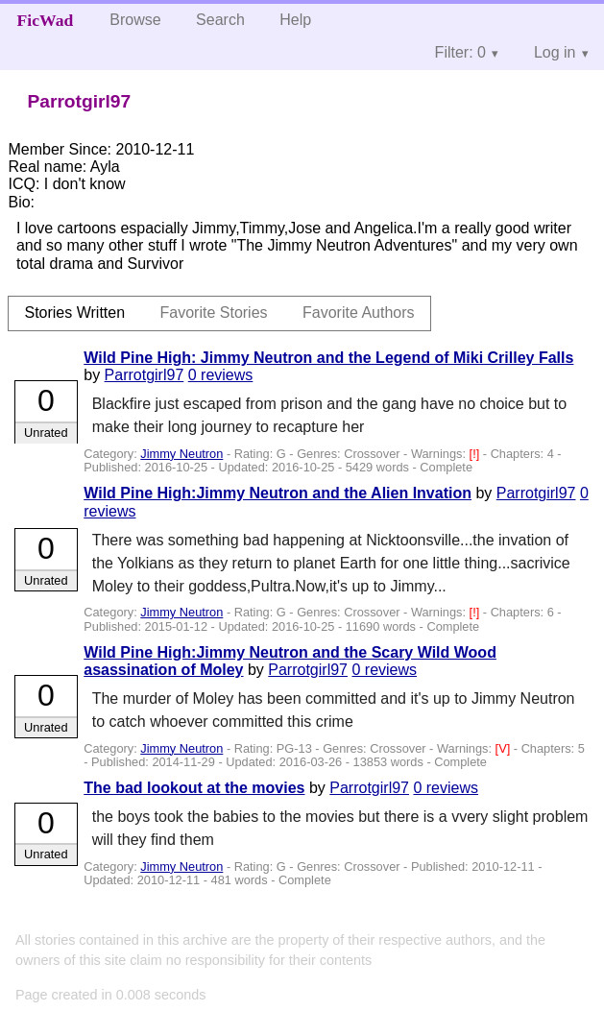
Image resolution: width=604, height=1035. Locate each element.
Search (220, 20)
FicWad (45, 20)
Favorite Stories (214, 312)
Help (295, 20)
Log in (555, 52)
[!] (476, 453)
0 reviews (221, 375)
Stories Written (74, 312)
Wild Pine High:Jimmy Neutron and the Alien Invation (277, 493)
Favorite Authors (358, 312)
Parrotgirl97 (144, 375)
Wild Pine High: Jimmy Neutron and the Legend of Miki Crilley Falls (328, 357)
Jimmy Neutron (181, 453)
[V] (504, 748)
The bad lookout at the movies (194, 788)
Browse (134, 20)
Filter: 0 (460, 52)
